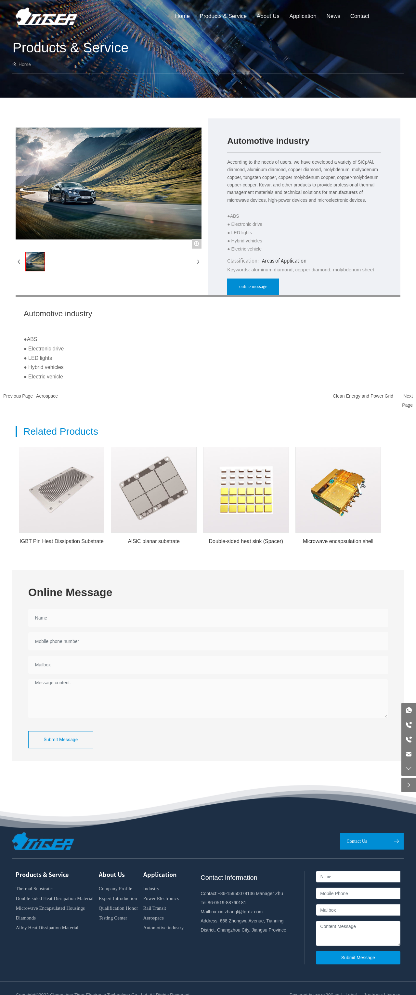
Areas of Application (284, 260)
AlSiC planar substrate (154, 541)
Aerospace (47, 396)
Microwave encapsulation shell (338, 541)
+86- (222, 893)
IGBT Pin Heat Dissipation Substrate (62, 541)
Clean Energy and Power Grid (363, 396)
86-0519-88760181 (227, 902)
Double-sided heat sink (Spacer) (246, 541)
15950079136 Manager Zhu (255, 893)
